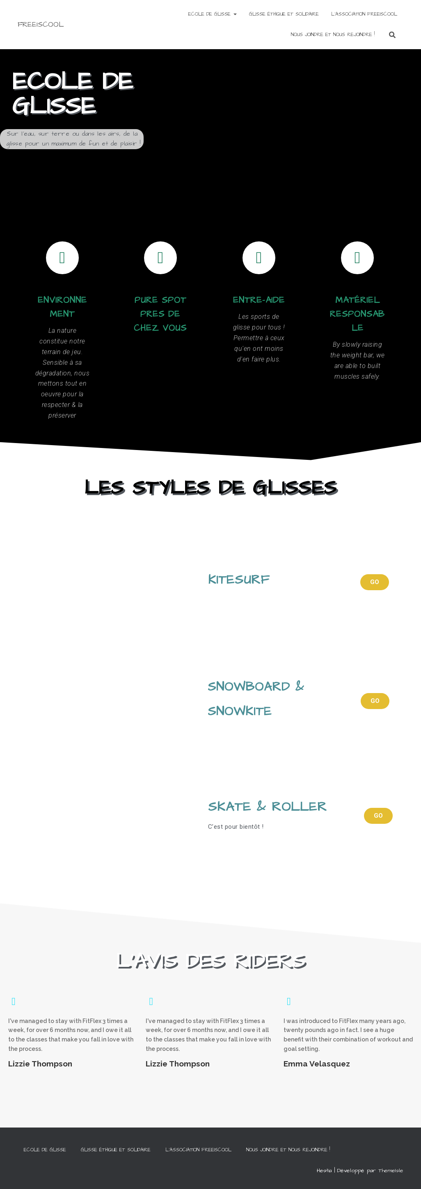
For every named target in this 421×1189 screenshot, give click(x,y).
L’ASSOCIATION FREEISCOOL (364, 14)
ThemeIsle (390, 1170)
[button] (374, 582)
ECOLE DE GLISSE (212, 14)
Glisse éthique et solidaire (284, 14)
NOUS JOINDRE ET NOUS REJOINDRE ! (333, 34)
